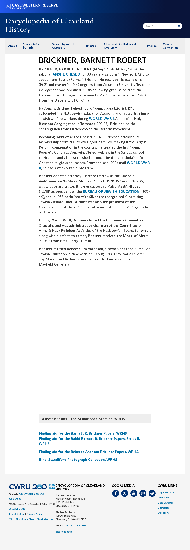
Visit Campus (165, 502)
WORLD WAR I (101, 118)
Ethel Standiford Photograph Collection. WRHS (78, 459)
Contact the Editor (75, 525)
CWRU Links (167, 486)
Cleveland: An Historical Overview (120, 45)
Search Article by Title (32, 45)
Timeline (151, 46)
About (12, 46)
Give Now (163, 497)
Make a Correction (170, 45)
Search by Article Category (63, 45)
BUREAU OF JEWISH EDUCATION (111, 191)
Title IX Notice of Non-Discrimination (31, 519)
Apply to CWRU (167, 492)
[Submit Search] (179, 26)
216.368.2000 (17, 509)
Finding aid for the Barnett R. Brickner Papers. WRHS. (83, 433)
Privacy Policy (34, 514)
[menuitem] (12, 46)
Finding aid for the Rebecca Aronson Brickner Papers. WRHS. (89, 452)
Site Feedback (64, 531)
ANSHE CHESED (66, 74)
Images (93, 46)
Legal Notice (16, 514)
